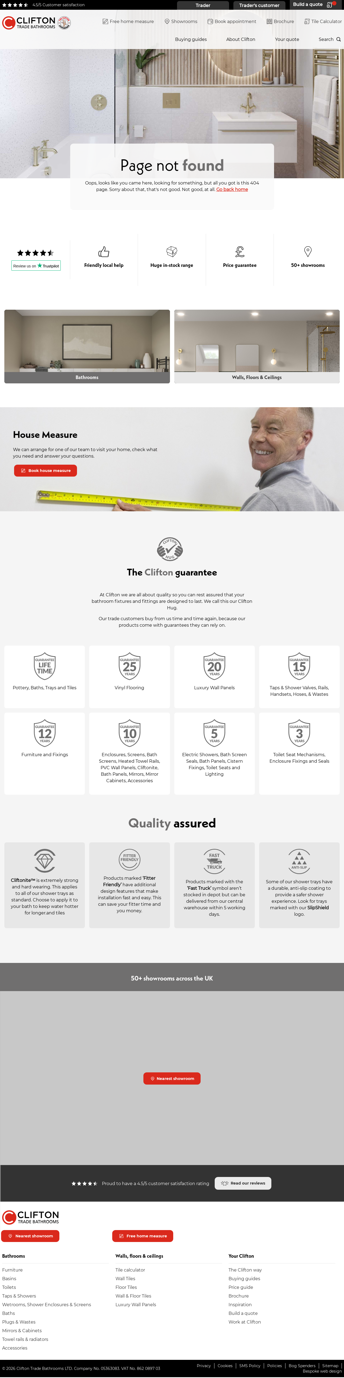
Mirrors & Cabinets (22, 1331)
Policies (274, 1366)
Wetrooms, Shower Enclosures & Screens (46, 1305)
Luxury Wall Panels (135, 1305)
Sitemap (330, 1366)
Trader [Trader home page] (203, 5)
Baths (8, 1314)
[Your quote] (316, 5)
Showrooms (180, 22)
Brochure (280, 22)
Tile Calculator (323, 22)
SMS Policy (250, 1366)
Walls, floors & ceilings (76, 39)
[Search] (330, 39)
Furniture (12, 1270)
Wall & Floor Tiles (133, 1296)
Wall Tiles (125, 1279)
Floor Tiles (126, 1288)
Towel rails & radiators (25, 1340)
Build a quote (243, 1314)
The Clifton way (245, 1270)
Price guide (241, 1288)
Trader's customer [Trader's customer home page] (259, 5)
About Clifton (240, 39)
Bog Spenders (302, 1366)
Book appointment (232, 22)
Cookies (225, 1366)
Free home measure (128, 22)
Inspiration (137, 39)
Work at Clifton (245, 1322)
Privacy (204, 1366)
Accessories (14, 1348)
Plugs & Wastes (19, 1322)
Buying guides (191, 39)
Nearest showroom (172, 1079)
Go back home (232, 189)
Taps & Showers (19, 1296)
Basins (9, 1279)
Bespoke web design (322, 1371)
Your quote (287, 39)
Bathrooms (14, 39)
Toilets (9, 1288)
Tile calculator (130, 1270)
